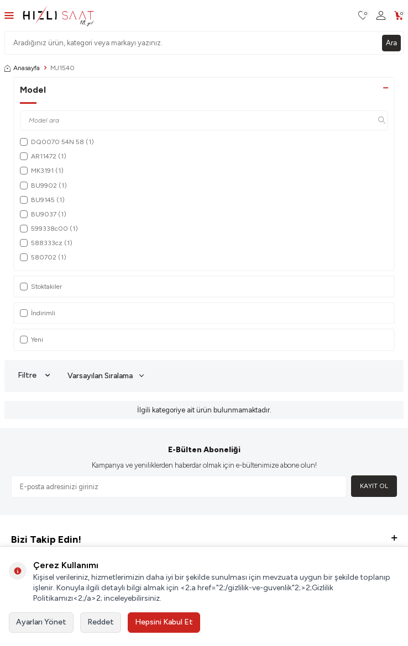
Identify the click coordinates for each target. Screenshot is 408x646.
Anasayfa (22, 68)
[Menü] (9, 15)
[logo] (58, 15)
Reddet (100, 622)
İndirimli (37, 313)
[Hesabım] (380, 15)
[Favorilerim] (363, 15)
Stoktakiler (41, 286)
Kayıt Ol (374, 486)
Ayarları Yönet (41, 622)
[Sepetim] (399, 15)
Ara (391, 43)
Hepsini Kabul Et (164, 622)
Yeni (31, 339)
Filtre (34, 375)
